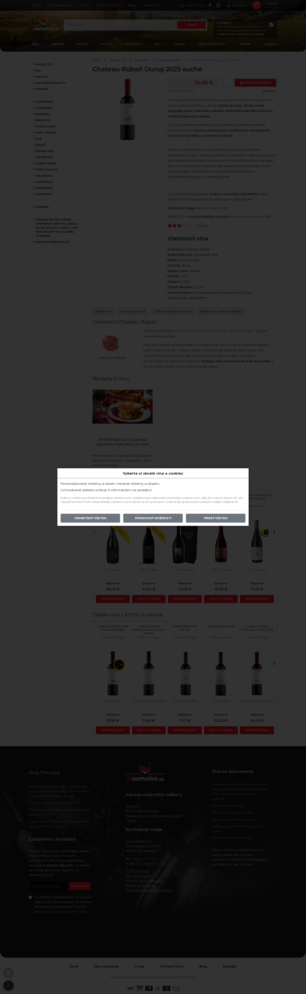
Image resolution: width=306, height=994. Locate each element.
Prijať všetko (216, 518)
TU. (236, 501)
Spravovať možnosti (153, 518)
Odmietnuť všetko (90, 518)
